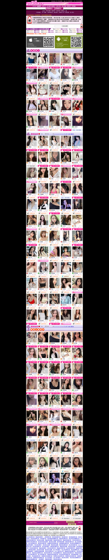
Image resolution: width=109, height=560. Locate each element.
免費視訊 (35, 64)
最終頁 (72, 134)
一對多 (81, 64)
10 (62, 134)
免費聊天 (58, 111)
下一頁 (65, 134)
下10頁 (68, 134)
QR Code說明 (79, 33)
